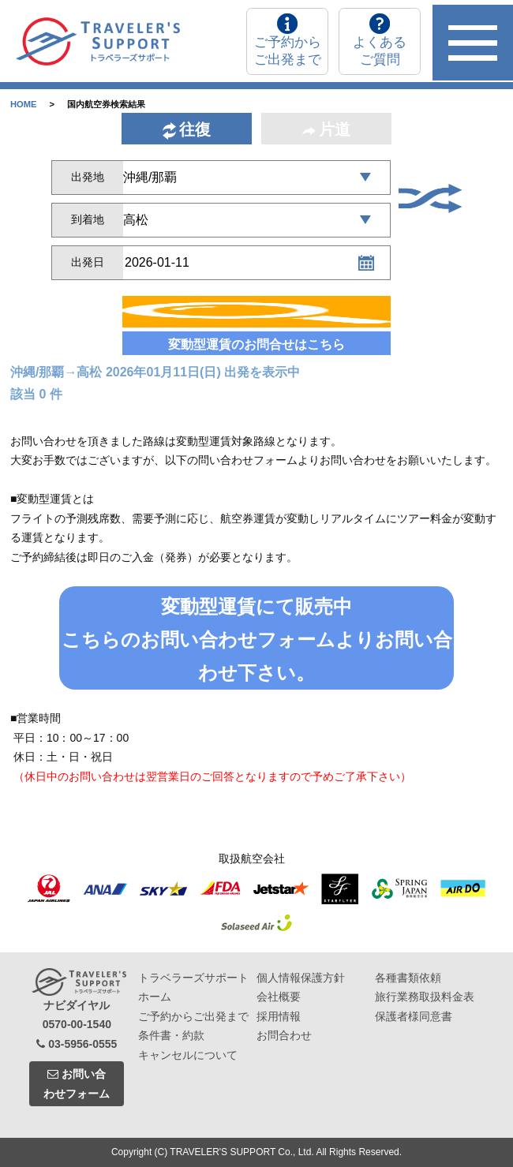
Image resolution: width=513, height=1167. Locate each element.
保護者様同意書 (413, 1016)
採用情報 (278, 1016)
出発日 (87, 262)
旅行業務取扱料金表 (424, 996)
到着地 (87, 219)
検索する (256, 314)
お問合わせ (284, 1035)
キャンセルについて (188, 1055)
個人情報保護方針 (300, 977)
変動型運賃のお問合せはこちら (256, 344)
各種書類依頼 (408, 977)
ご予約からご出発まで (193, 1016)
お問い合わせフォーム (76, 1084)
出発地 (87, 176)
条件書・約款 (171, 1035)
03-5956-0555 (76, 1044)
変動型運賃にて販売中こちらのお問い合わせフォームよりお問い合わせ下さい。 (257, 639)
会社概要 (278, 996)
